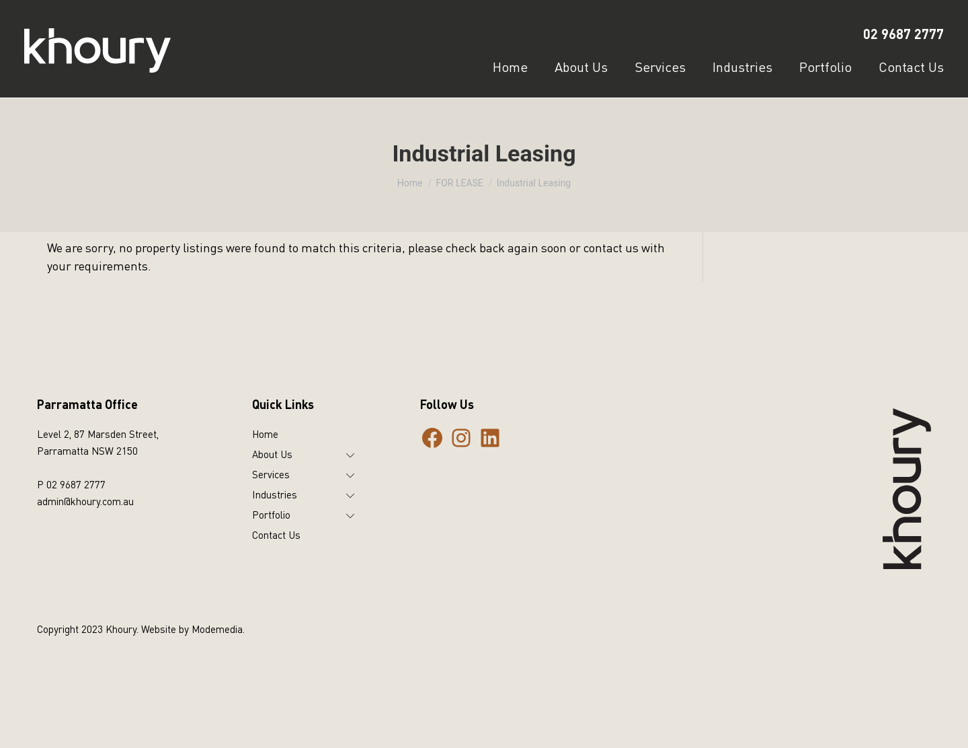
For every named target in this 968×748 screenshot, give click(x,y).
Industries (274, 494)
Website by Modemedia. (193, 629)
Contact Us (276, 535)
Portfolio (271, 515)
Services (271, 474)
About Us (272, 454)
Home (265, 434)
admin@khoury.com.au (85, 501)
